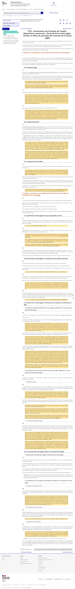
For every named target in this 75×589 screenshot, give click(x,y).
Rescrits (30, 9)
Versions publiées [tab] (6, 25)
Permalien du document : (26, 549)
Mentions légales (16, 584)
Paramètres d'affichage (42, 584)
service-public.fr (49, 579)
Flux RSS (21, 557)
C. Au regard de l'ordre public (11, 38)
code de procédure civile (36, 127)
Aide (3, 557)
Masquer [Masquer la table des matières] (6, 29)
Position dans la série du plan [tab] (9, 23)
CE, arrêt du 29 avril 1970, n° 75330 (36, 82)
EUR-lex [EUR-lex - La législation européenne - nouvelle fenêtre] (39, 565)
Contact (3, 559)
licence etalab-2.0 (26, 587)
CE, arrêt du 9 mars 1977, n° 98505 (51, 418)
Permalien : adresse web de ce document (67, 20)
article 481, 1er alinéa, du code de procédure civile (41, 72)
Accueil (3, 9)
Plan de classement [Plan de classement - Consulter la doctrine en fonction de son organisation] (11, 9)
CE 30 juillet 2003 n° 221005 (51, 245)
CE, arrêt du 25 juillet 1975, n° (55, 299)
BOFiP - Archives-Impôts (39, 9)
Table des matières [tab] (7, 20)
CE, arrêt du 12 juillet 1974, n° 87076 (38, 299)
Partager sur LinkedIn (67, 23)
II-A (53, 250)
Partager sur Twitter (63, 23)
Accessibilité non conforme (7, 584)
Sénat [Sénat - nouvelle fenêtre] (39, 570)
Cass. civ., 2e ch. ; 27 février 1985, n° (50, 191)
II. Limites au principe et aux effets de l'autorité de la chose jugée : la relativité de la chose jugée (11, 42)
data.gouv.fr (67, 579)
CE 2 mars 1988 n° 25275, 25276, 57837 (43, 242)
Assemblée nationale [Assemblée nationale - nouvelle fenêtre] (41, 557)
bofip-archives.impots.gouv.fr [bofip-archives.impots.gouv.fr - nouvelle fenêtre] (25, 563)
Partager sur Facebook (60, 23)
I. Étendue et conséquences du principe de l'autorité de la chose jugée (11, 33)
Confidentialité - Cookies (31, 584)
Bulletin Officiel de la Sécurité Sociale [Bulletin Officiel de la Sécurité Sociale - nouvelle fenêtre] (44, 559)
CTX (15, 15)
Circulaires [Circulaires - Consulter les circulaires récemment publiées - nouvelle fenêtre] (40, 561)
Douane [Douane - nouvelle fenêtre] (39, 563)
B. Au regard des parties (10, 37)
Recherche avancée (53, 12)
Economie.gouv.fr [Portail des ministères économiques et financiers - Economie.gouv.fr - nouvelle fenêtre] (41, 567)
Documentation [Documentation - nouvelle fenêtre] (23, 561)
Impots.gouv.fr (40, 569)
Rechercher (42, 13)
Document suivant (67, 28)
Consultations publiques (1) (22, 9)
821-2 (57, 79)
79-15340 (32, 174)
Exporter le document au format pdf (60, 20)
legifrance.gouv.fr (58, 579)
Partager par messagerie (70, 23)
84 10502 (61, 191)
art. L (54, 79)
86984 (64, 299)
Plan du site (23, 584)
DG (18, 15)
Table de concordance (24, 559)
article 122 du (26, 127)
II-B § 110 (55, 319)
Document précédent (27, 28)
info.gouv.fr (40, 579)
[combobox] (22, 13)
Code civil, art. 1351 (65, 315)
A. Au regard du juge (9, 35)
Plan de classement (10, 15)
